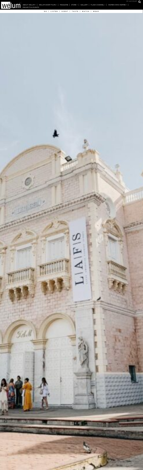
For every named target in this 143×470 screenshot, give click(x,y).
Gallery (84, 5)
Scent (65, 11)
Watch (85, 11)
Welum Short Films (47, 5)
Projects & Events (31, 7)
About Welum (29, 5)
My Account (131, 1)
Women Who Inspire (117, 5)
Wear (96, 11)
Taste (75, 11)
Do (45, 11)
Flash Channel (97, 5)
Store (73, 5)
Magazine (64, 5)
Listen (54, 11)
